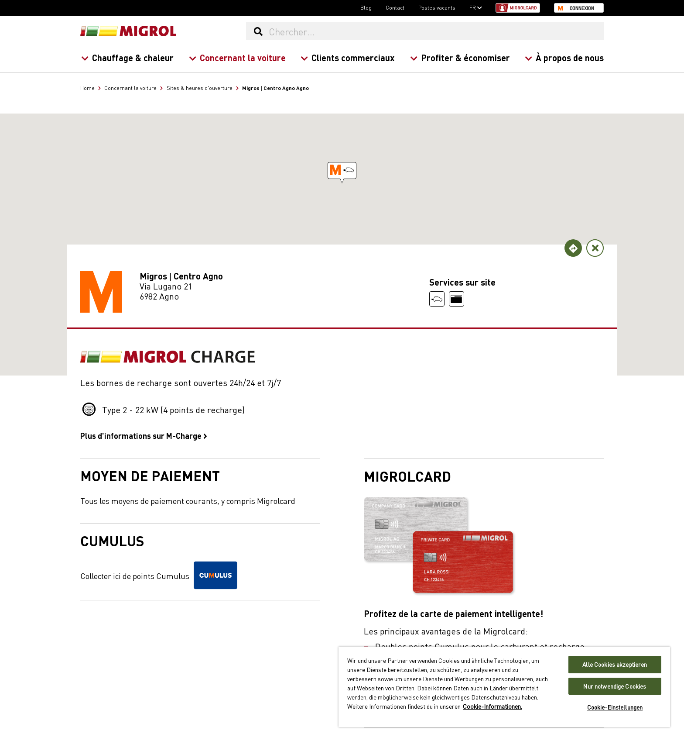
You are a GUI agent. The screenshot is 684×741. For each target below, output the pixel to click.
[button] (342, 170)
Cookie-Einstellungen (615, 707)
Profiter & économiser (460, 57)
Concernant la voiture (236, 57)
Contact (395, 7)
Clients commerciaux (348, 57)
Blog (366, 7)
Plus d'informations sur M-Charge (143, 435)
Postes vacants (436, 7)
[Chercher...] (436, 31)
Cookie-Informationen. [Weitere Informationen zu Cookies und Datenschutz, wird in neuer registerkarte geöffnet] (492, 706)
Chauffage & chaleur (127, 57)
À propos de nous (564, 57)
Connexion (582, 8)
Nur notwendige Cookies (614, 686)
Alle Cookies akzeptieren (614, 664)
